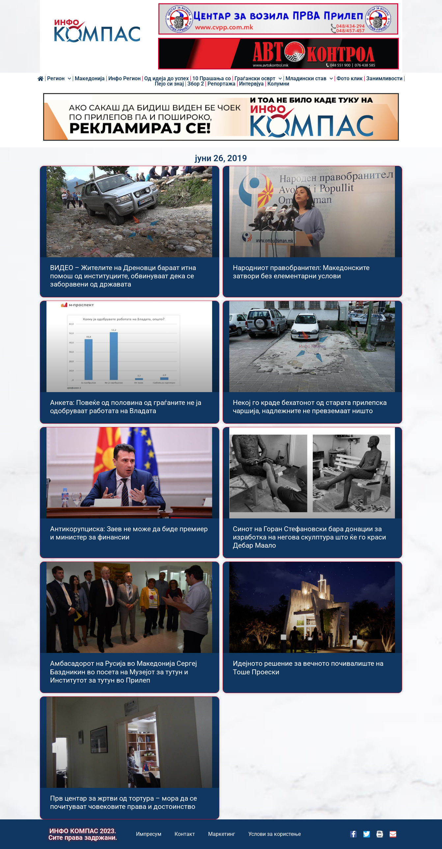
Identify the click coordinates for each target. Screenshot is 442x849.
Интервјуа (251, 84)
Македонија (90, 78)
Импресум (148, 834)
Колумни (278, 84)
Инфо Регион (124, 78)
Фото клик (350, 78)
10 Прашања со (211, 78)
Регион (59, 78)
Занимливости (384, 78)
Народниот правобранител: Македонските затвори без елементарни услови (301, 272)
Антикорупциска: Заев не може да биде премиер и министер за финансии (129, 533)
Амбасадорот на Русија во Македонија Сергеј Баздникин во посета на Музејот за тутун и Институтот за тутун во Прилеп (123, 672)
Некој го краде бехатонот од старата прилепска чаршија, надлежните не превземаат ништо (310, 407)
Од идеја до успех (166, 78)
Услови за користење (274, 834)
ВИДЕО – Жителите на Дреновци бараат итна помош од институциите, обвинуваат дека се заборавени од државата (123, 276)
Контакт (185, 834)
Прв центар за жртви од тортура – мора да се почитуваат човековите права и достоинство (123, 802)
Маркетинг (221, 834)
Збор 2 (195, 84)
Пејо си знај (169, 84)
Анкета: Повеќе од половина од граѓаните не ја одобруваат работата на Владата (125, 407)
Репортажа (221, 84)
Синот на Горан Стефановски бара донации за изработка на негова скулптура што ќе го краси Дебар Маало (309, 537)
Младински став (309, 78)
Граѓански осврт (258, 78)
